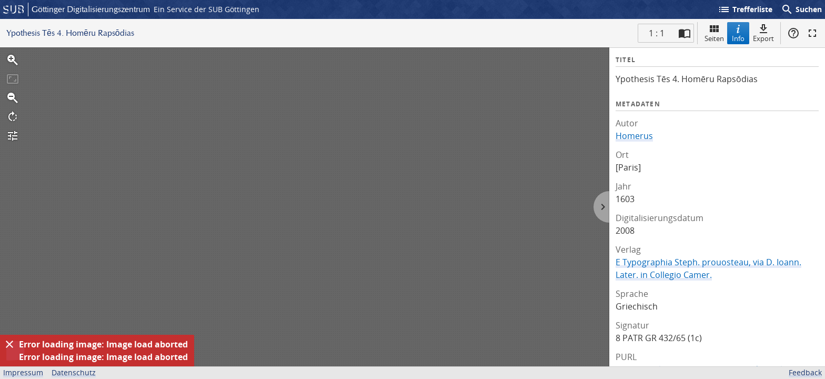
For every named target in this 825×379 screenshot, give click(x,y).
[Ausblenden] (9, 344)
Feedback (805, 372)
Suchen (801, 9)
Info (738, 33)
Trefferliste (745, 9)
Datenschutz (74, 372)
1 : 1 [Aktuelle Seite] (657, 33)
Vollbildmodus (812, 33)
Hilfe (793, 33)
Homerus (634, 136)
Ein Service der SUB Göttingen (206, 9)
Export (763, 33)
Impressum (23, 372)
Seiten (714, 33)
